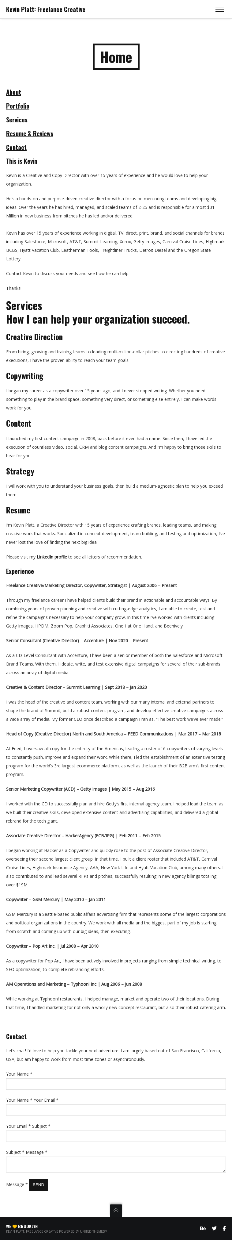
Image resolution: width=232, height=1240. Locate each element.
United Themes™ (93, 1231)
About (13, 91)
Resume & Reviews (29, 132)
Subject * (41, 1125)
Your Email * (46, 1099)
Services (17, 119)
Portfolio (17, 105)
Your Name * (19, 1073)
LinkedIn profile (52, 556)
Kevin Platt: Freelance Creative (45, 9)
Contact (16, 146)
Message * (36, 1151)
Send (38, 1186)
